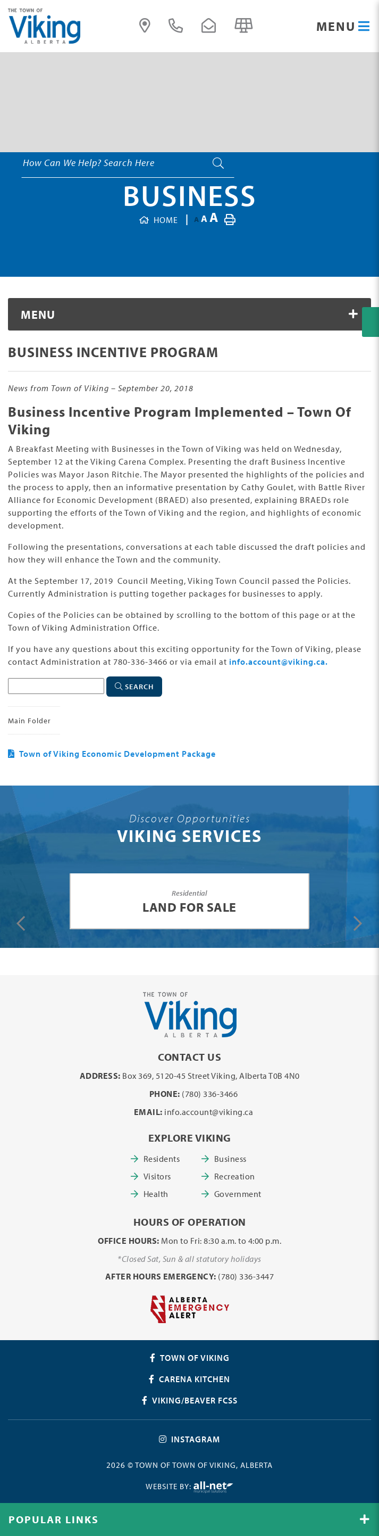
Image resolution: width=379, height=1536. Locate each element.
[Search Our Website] (127, 163)
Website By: (189, 1487)
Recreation (234, 1176)
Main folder (29, 720)
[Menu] (343, 26)
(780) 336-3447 (246, 1276)
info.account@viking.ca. (278, 661)
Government (236, 1193)
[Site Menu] (189, 314)
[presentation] (21, 923)
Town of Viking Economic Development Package (117, 753)
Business (190, 194)
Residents (162, 1158)
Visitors (157, 1176)
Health (156, 1193)
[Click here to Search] (134, 686)
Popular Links (54, 1519)
